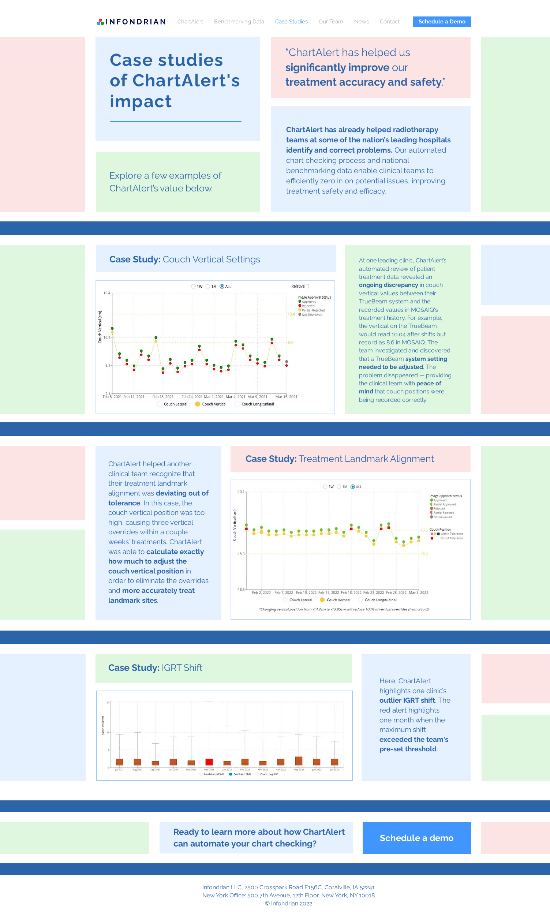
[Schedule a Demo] (442, 21)
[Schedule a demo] (417, 838)
